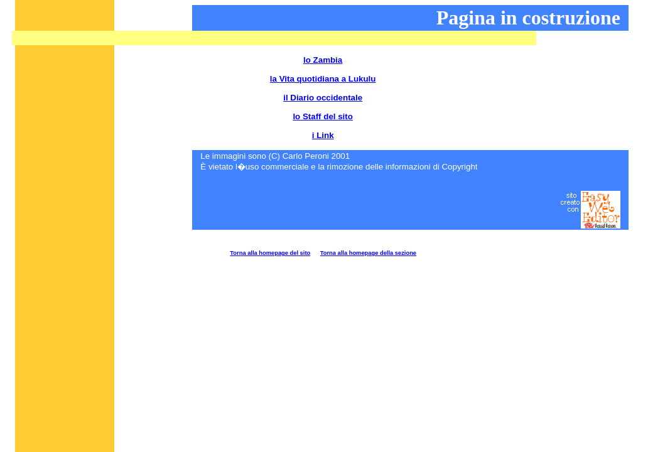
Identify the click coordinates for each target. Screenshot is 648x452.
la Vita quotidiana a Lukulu (323, 78)
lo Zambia (322, 60)
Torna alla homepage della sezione (368, 253)
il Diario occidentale (322, 97)
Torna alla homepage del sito (270, 253)
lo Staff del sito (323, 116)
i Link (323, 135)
